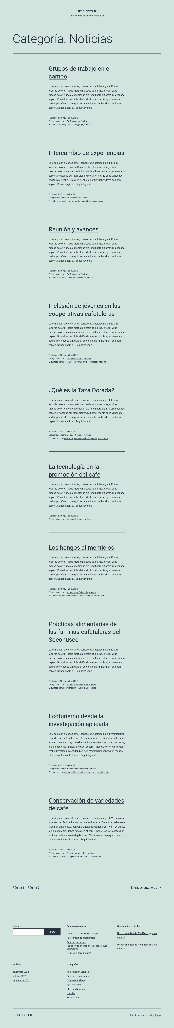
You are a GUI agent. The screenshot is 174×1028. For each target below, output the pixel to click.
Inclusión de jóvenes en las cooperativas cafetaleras (87, 947)
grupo (80, 124)
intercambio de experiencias (90, 201)
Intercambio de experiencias (86, 152)
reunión (90, 277)
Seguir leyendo (84, 107)
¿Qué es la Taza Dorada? (81, 390)
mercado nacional (98, 362)
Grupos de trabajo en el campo (82, 933)
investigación (103, 772)
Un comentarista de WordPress (132, 933)
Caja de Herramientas (76, 853)
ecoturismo (91, 772)
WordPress (155, 1015)
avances (68, 277)
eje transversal (70, 124)
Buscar (16, 926)
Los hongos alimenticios (81, 547)
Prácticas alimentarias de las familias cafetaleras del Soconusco (85, 631)
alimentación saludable (74, 595)
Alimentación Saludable (77, 592)
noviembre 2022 (21, 971)
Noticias (84, 121)
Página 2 (33, 887)
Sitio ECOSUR (87, 11)
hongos (89, 595)
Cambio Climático (76, 980)
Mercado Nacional (75, 358)
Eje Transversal (73, 121)
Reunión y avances (74, 229)
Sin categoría (73, 997)
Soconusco (91, 688)
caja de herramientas (78, 856)
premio (93, 438)
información (99, 595)
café (66, 856)
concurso (68, 438)
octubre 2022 (19, 976)
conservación (95, 856)
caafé (66, 362)
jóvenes (86, 362)
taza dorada (103, 438)
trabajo (87, 124)
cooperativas (76, 362)
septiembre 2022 (21, 980)
